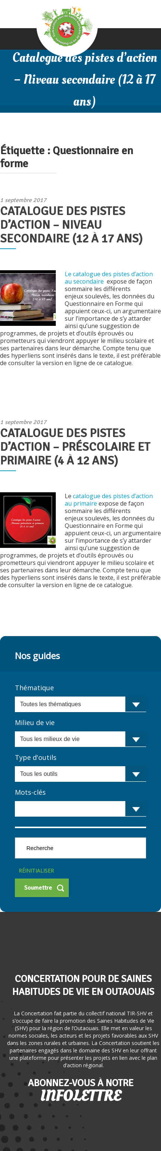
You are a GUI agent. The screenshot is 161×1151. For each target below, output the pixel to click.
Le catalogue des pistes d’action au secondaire (109, 277)
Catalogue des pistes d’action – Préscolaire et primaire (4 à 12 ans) (75, 447)
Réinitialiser (36, 870)
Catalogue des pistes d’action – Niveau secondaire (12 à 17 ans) (71, 225)
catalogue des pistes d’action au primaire (109, 499)
